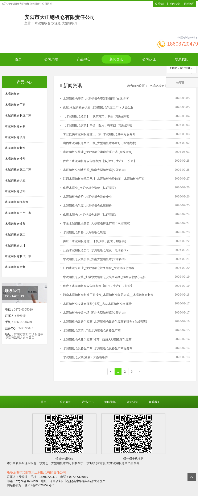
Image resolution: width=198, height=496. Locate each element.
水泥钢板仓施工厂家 (18, 169)
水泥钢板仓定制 (15, 267)
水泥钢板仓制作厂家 (18, 256)
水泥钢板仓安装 (15, 126)
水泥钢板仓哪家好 (16, 202)
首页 (18, 59)
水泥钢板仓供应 (15, 180)
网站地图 (189, 4)
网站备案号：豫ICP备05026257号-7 (30, 485)
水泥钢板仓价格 (15, 191)
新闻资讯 (116, 59)
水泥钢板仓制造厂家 (18, 115)
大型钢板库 (58, 463)
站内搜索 (175, 4)
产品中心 (83, 59)
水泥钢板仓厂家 (15, 104)
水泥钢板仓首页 (160, 85)
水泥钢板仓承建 (15, 137)
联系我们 (160, 4)
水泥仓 (43, 463)
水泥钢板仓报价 (15, 158)
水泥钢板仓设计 (15, 245)
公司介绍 (51, 59)
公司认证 (149, 59)
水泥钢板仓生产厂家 (18, 213)
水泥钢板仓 (12, 93)
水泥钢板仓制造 (15, 148)
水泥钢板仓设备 (15, 223)
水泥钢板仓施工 (15, 234)
